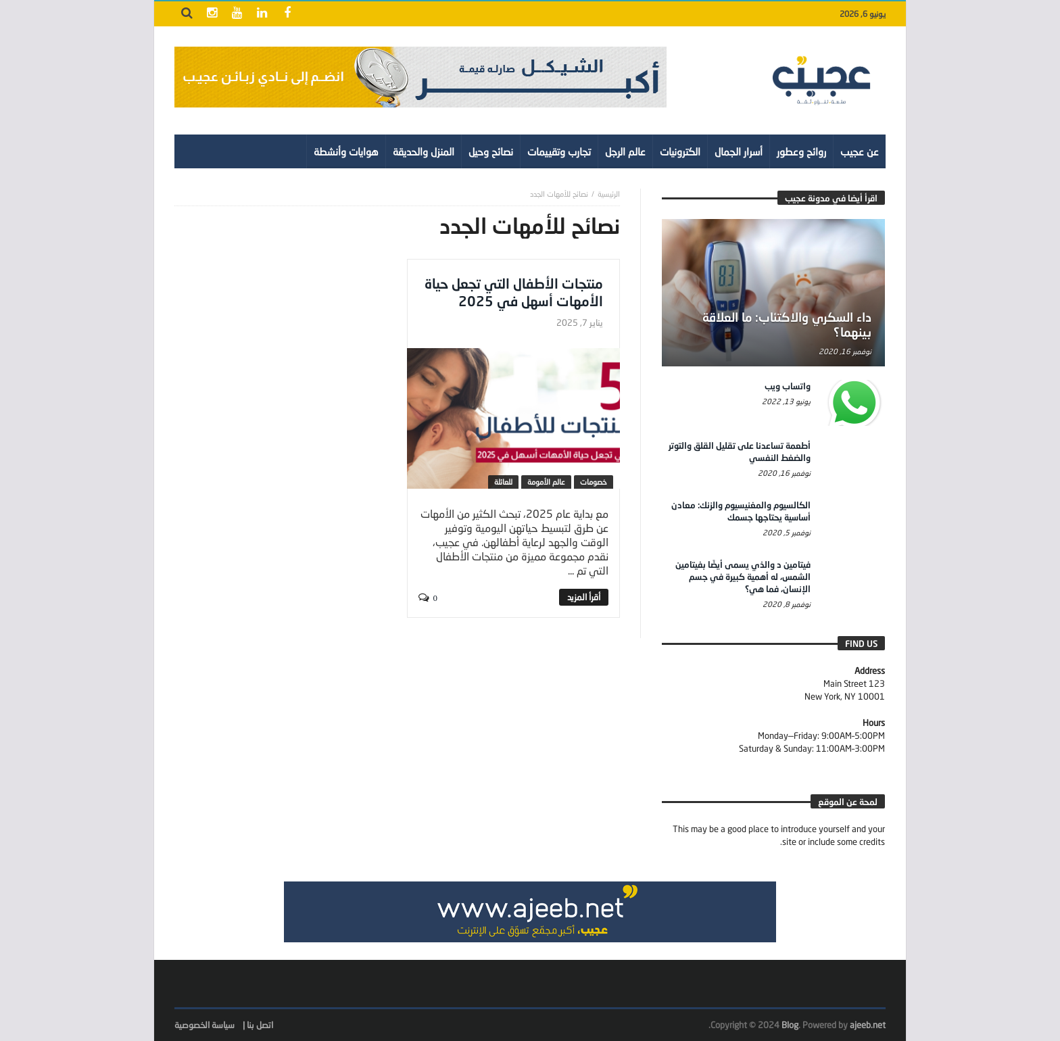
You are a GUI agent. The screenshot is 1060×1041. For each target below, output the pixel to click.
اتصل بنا (260, 1024)
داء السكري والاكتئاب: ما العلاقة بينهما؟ (786, 324)
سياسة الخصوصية (204, 1024)
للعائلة (503, 481)
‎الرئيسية (609, 193)
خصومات (593, 481)
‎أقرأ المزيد (583, 596)
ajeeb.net (868, 1024)
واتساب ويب (788, 386)
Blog (789, 1024)
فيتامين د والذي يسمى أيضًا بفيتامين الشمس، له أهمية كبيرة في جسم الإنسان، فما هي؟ (743, 576)
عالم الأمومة (546, 481)
